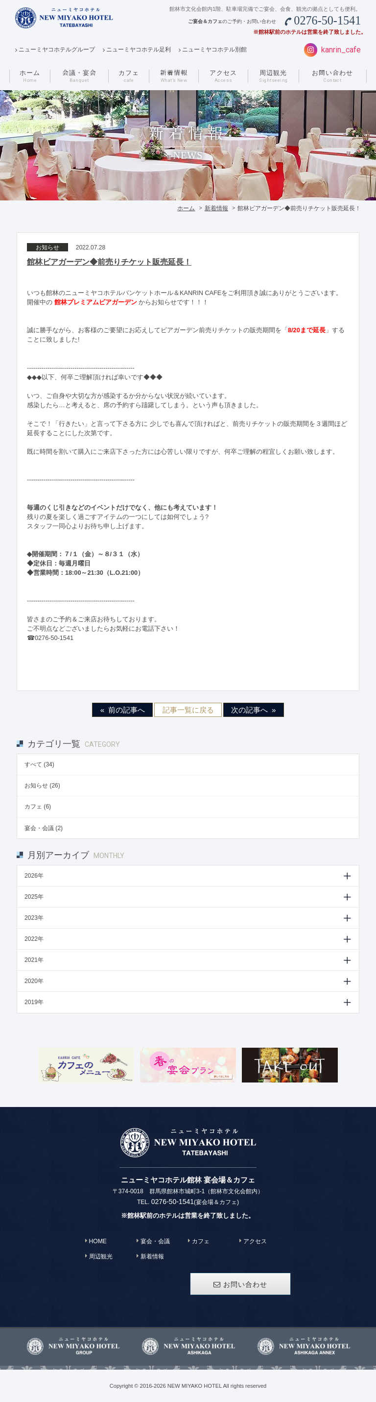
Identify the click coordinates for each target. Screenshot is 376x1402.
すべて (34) (39, 764)
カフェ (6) (37, 806)
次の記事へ (249, 710)
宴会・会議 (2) (43, 828)
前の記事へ (126, 710)
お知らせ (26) (42, 785)
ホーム (186, 208)
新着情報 (216, 208)
